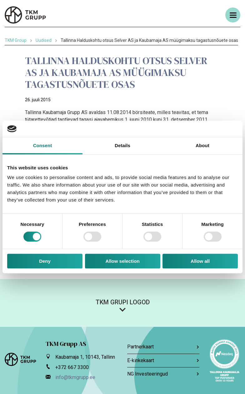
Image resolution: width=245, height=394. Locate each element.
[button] (122, 305)
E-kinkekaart (163, 360)
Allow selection (122, 261)
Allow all (200, 261)
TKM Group (16, 40)
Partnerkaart (163, 347)
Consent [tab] (42, 145)
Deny (45, 261)
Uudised (44, 40)
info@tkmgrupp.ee (75, 377)
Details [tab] (122, 145)
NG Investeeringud (163, 374)
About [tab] (202, 145)
